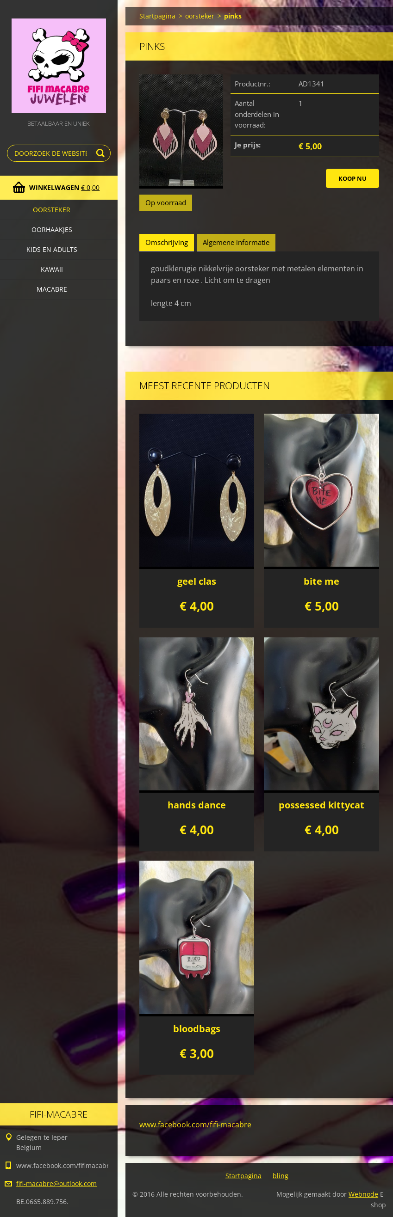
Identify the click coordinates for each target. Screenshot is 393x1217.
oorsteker (51, 209)
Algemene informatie (236, 242)
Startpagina (157, 16)
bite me (321, 581)
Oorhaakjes (51, 229)
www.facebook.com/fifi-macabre (195, 1124)
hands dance (197, 805)
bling (280, 1175)
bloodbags (196, 1028)
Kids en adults (51, 249)
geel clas (196, 581)
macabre (52, 289)
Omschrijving (166, 242)
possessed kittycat (321, 805)
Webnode (363, 1194)
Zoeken (102, 153)
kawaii (52, 269)
